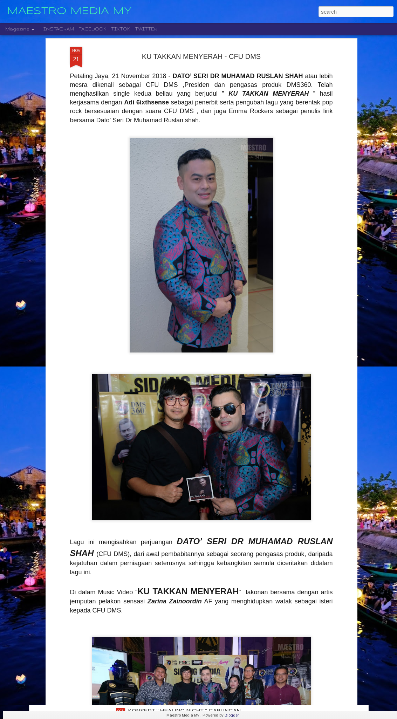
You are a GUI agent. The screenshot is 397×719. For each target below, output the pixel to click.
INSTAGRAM (58, 29)
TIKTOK (120, 29)
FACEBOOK (92, 29)
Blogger (232, 715)
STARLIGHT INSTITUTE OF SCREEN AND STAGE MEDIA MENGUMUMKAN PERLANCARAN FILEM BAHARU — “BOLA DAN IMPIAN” (192, 638)
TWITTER (146, 29)
